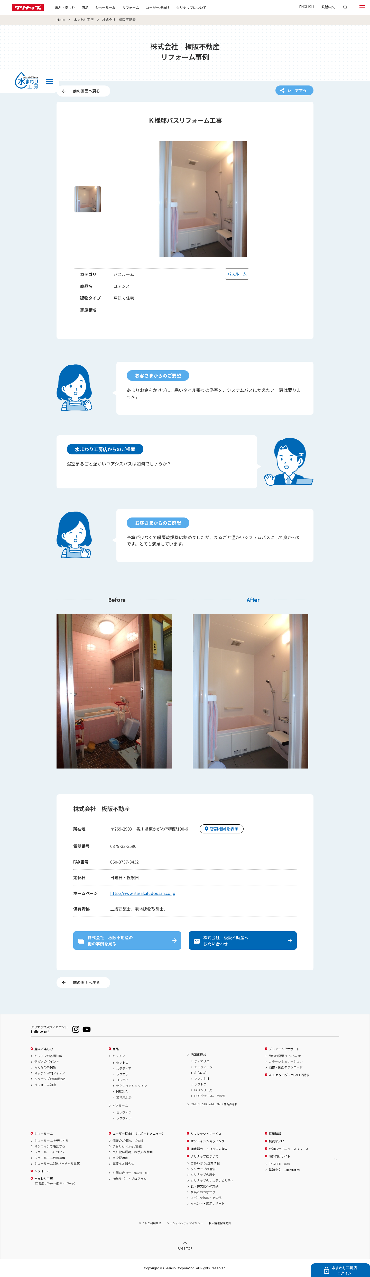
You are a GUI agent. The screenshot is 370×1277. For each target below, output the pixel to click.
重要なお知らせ (123, 1163)
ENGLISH (306, 6)
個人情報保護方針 (220, 1223)
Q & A (128, 1146)
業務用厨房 (124, 1097)
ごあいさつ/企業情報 (205, 1163)
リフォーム (130, 7)
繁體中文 (328, 6)
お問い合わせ (131, 1173)
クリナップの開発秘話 (49, 1079)
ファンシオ (202, 1078)
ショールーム (105, 7)
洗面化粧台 (198, 1054)
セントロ (122, 1062)
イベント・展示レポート (208, 1203)
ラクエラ (122, 1074)
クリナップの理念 (203, 1169)
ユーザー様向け (157, 7)
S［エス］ (201, 1073)
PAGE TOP (185, 1248)
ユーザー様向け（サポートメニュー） (139, 1134)
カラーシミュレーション (286, 1061)
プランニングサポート (284, 1049)
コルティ (122, 1080)
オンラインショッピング (208, 1141)
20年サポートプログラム (129, 1179)
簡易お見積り (286, 1056)
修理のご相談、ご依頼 (128, 1140)
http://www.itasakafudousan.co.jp (142, 893)
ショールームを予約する (51, 1140)
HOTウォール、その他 (209, 1096)
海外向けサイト (279, 1156)
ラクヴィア (124, 1118)
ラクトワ (200, 1084)
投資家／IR (276, 1141)
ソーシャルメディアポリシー (185, 1223)
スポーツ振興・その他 (206, 1198)
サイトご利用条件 (150, 1223)
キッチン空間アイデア (49, 1073)
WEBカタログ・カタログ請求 (289, 1075)
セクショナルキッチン (131, 1086)
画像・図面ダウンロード (286, 1067)
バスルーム (120, 1105)
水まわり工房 (84, 20)
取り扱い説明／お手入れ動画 (133, 1152)
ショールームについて (49, 1152)
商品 (116, 1049)
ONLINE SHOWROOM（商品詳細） (215, 1104)
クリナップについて (191, 7)
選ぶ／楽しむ (43, 1049)
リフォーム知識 (45, 1085)
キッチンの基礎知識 (48, 1056)
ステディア (123, 1068)
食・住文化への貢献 (204, 1186)
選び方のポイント (46, 1061)
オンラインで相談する (49, 1146)
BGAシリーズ (203, 1090)
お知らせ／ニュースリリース (288, 1149)
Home (61, 20)
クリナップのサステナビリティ (212, 1180)
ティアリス (201, 1061)
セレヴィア (124, 1112)
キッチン (119, 1056)
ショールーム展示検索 (49, 1158)
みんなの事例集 (45, 1067)
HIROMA (121, 1091)
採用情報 (275, 1134)
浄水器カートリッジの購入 (209, 1149)
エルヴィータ (203, 1067)
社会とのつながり (203, 1192)
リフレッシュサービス (206, 1134)
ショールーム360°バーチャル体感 (57, 1163)
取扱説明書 (120, 1158)
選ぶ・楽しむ (65, 7)
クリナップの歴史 (203, 1174)
